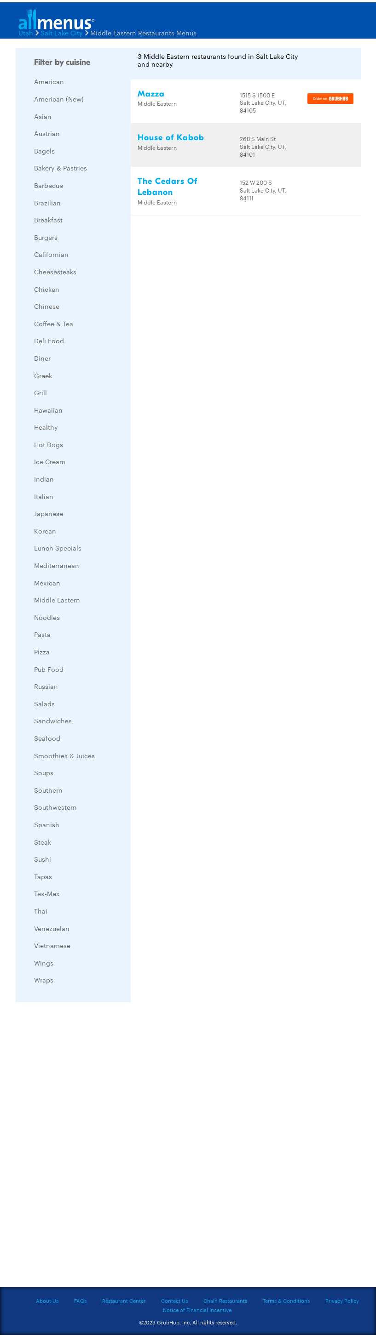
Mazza (151, 94)
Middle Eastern (57, 599)
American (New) (59, 98)
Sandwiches (53, 720)
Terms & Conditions (286, 1300)
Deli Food (49, 340)
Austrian (47, 133)
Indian (44, 478)
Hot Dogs (48, 444)
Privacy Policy (342, 1300)
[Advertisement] (85, 1147)
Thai (40, 910)
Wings (43, 962)
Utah (25, 32)
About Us (47, 1300)
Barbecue (48, 185)
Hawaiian (48, 410)
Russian (46, 686)
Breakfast (48, 219)
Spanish (46, 824)
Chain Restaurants (225, 1300)
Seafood (47, 738)
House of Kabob (171, 137)
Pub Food (49, 669)
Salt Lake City (61, 32)
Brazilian (47, 202)
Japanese (48, 513)
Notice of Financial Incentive (197, 1309)
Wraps (43, 979)
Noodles (47, 617)
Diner (42, 358)
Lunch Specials (57, 547)
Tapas (43, 876)
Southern (48, 790)
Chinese (46, 306)
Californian (51, 254)
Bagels (44, 150)
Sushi (42, 858)
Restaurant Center (123, 1300)
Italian (43, 496)
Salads (44, 703)
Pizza (42, 651)
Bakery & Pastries (60, 167)
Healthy (46, 427)
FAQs (80, 1300)
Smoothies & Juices (64, 755)
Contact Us (174, 1300)
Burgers (46, 237)
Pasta (42, 634)
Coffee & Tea (53, 323)
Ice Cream (49, 461)
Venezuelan (51, 928)
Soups (43, 772)
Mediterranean (56, 565)
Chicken (46, 289)
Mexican (47, 582)
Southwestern (55, 807)
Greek (43, 375)
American (49, 81)
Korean (45, 530)
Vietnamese (52, 945)
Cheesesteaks (55, 271)
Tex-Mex (47, 893)
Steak (42, 841)
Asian (43, 116)
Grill (40, 392)
